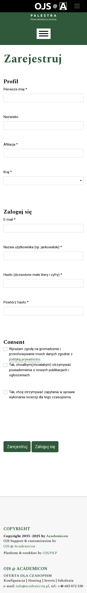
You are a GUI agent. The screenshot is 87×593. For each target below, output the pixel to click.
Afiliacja (10, 144)
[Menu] (44, 34)
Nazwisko (10, 117)
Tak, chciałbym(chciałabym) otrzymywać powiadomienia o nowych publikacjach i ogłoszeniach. (40, 370)
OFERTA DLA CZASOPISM (27, 576)
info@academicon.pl (32, 586)
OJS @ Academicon (19, 546)
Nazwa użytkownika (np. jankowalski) (32, 247)
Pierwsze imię (15, 89)
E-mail (9, 219)
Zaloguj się (45, 446)
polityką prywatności (24, 359)
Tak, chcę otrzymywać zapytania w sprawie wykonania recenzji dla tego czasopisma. (42, 394)
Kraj (7, 171)
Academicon (57, 536)
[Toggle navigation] (77, 6)
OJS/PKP (50, 553)
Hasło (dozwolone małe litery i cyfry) (32, 274)
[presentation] (38, 420)
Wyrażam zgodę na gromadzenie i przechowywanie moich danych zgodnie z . (41, 354)
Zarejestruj (17, 446)
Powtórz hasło (16, 302)
